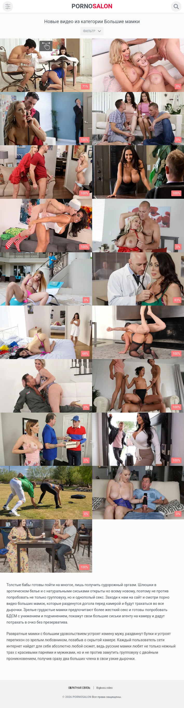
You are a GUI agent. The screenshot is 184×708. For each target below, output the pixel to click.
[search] (176, 6)
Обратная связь (79, 687)
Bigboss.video (105, 687)
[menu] (8, 6)
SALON (92, 6)
